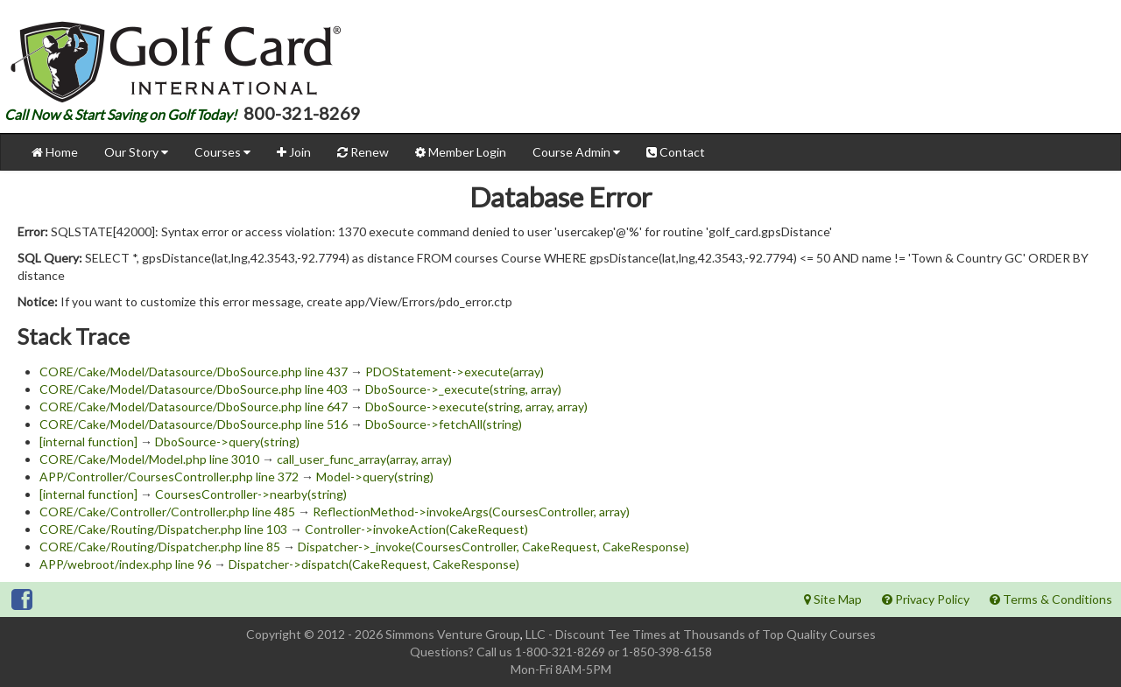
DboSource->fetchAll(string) (443, 424)
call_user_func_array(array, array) (364, 459)
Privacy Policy (925, 599)
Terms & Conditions (1051, 599)
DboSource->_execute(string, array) (463, 389)
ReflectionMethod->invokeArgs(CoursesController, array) (471, 511)
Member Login (460, 151)
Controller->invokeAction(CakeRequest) (416, 529)
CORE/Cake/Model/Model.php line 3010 (149, 459)
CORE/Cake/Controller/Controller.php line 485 (167, 511)
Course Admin (576, 151)
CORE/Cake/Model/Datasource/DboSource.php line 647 (193, 406)
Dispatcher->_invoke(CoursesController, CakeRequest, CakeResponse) (493, 546)
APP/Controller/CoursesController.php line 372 (169, 476)
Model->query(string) (375, 476)
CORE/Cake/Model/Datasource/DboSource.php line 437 (193, 371)
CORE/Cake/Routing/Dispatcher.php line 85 (159, 546)
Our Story (136, 151)
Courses (222, 151)
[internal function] (88, 441)
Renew (363, 151)
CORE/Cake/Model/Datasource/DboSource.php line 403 (193, 389)
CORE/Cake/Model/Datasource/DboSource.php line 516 (193, 424)
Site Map (833, 599)
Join (294, 151)
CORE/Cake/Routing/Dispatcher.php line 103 (163, 529)
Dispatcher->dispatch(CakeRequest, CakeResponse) (374, 564)
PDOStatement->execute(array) (454, 371)
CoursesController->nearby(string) (251, 494)
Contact (675, 151)
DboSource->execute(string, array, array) (476, 406)
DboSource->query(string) (227, 441)
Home (55, 151)
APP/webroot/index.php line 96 (125, 564)
